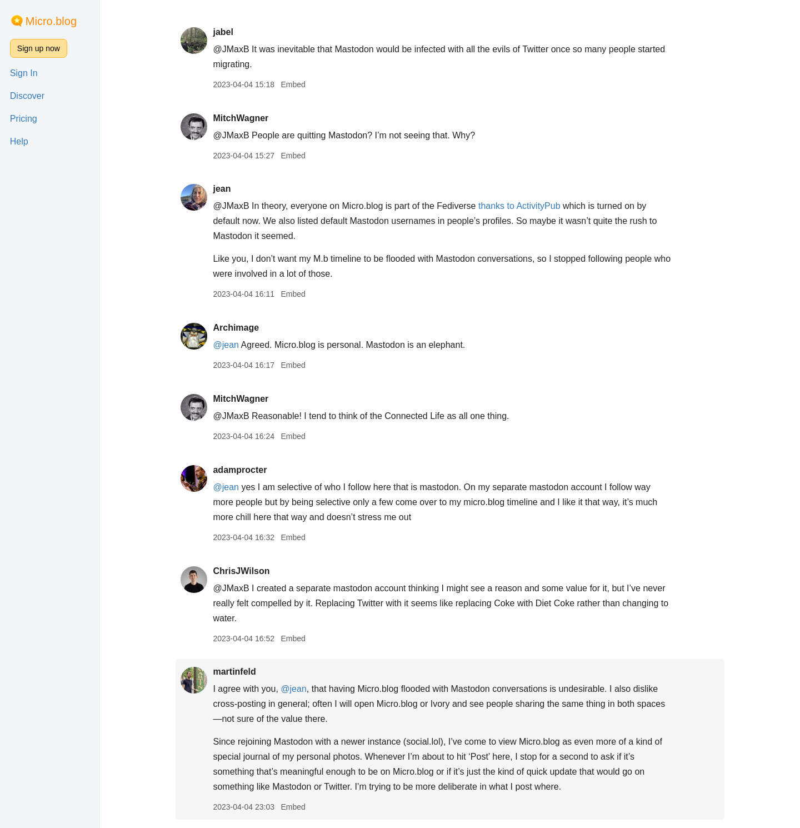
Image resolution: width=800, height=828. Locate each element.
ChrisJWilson (241, 571)
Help (19, 141)
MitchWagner (240, 118)
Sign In (24, 73)
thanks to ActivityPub (519, 206)
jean (222, 188)
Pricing (23, 118)
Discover (27, 96)
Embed (293, 84)
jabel (223, 32)
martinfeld (234, 671)
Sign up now (38, 48)
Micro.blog (51, 21)
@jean (226, 345)
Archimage (236, 327)
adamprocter (240, 470)
